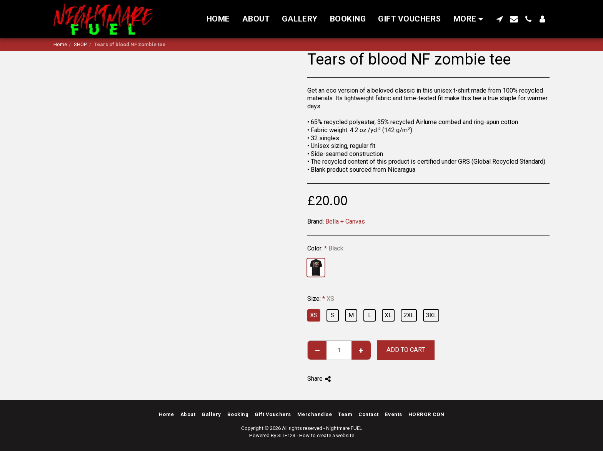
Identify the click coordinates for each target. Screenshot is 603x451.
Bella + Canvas (345, 221)
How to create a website (326, 435)
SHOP (80, 44)
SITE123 (286, 435)
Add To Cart (405, 349)
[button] (499, 19)
